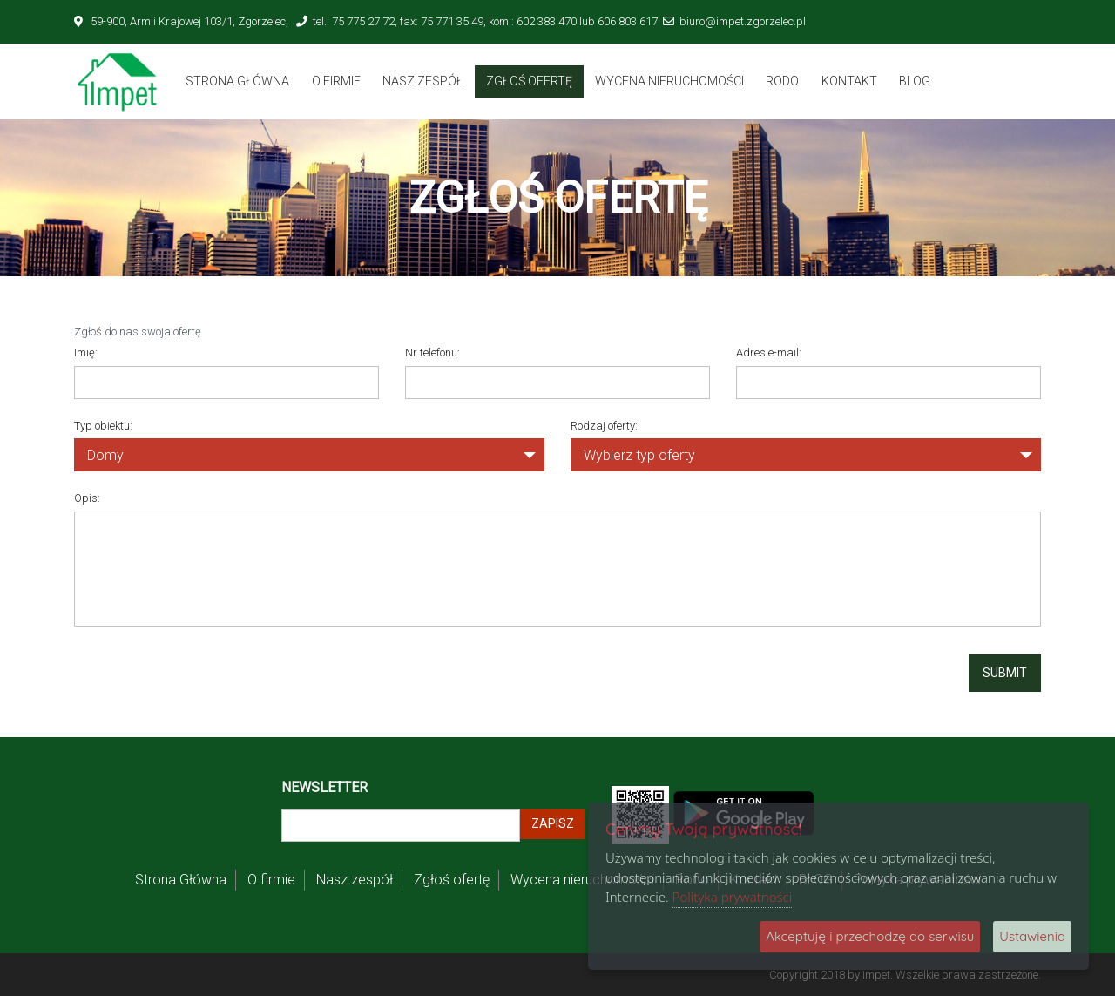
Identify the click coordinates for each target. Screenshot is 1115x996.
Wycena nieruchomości (669, 81)
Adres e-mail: (768, 352)
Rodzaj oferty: (604, 425)
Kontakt (849, 81)
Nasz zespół (422, 81)
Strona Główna (237, 81)
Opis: (87, 498)
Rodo (782, 81)
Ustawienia (1032, 936)
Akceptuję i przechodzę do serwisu (870, 936)
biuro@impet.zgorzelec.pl (742, 21)
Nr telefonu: (432, 352)
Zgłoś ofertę (529, 81)
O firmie (336, 81)
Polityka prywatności (732, 896)
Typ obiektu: (103, 425)
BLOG (914, 81)
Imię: (86, 352)
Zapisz (552, 823)
